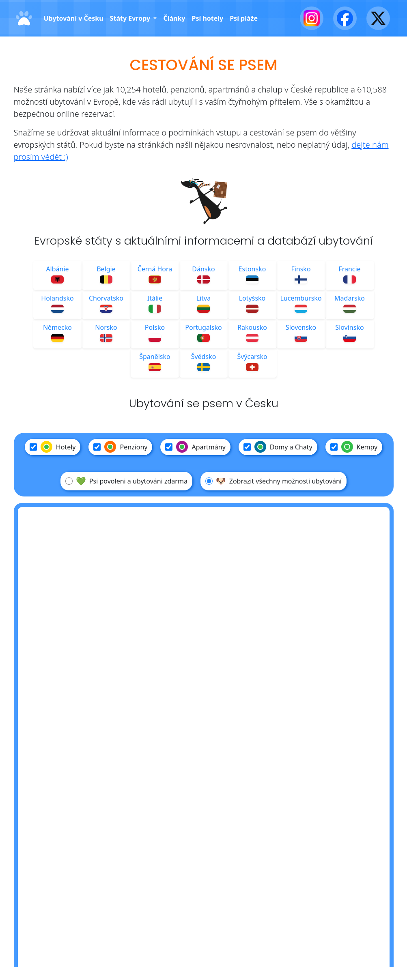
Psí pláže (244, 18)
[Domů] (24, 18)
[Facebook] (345, 18)
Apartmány (195, 447)
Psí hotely (207, 18)
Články (174, 18)
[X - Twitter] (378, 18)
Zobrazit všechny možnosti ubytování (273, 481)
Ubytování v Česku (73, 18)
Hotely (53, 447)
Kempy (354, 447)
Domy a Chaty (277, 447)
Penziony (120, 447)
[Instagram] (312, 18)
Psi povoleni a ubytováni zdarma (126, 481)
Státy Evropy (131, 18)
